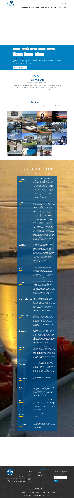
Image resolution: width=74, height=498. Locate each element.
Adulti (31, 47)
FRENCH (39, 474)
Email (25, 52)
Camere (47, 7)
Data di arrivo (16, 47)
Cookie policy (31, 481)
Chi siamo (31, 7)
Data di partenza (24, 46)
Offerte (59, 7)
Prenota (64, 7)
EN (62, 3)
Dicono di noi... (24, 7)
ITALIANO (40, 471)
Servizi (37, 7)
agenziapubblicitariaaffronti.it (35, 495)
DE (65, 3)
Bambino (40, 47)
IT (60, 3)
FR (63, 3)
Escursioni (53, 7)
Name (14, 52)
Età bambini (49, 47)
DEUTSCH (40, 475)
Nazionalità (37, 52)
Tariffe (42, 7)
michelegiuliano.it (49, 495)
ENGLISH (39, 472)
